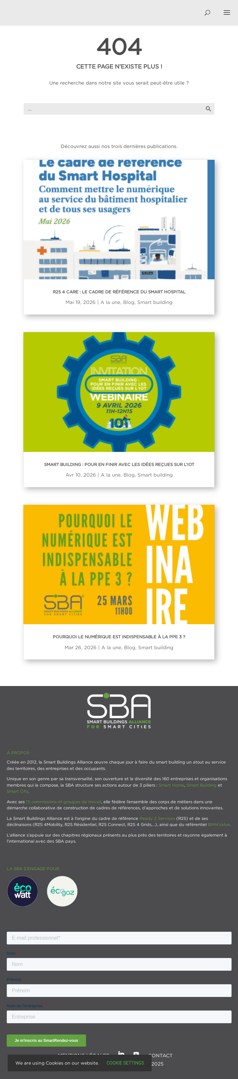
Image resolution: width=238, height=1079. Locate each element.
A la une (110, 302)
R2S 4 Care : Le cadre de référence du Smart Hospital (119, 292)
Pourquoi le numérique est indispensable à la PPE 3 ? (119, 636)
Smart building (154, 302)
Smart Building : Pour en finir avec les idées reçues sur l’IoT (119, 464)
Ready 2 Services (157, 818)
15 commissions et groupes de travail (63, 801)
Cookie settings (125, 1063)
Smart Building (201, 785)
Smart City (17, 791)
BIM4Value (219, 824)
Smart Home (171, 785)
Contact (160, 1055)
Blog (128, 302)
